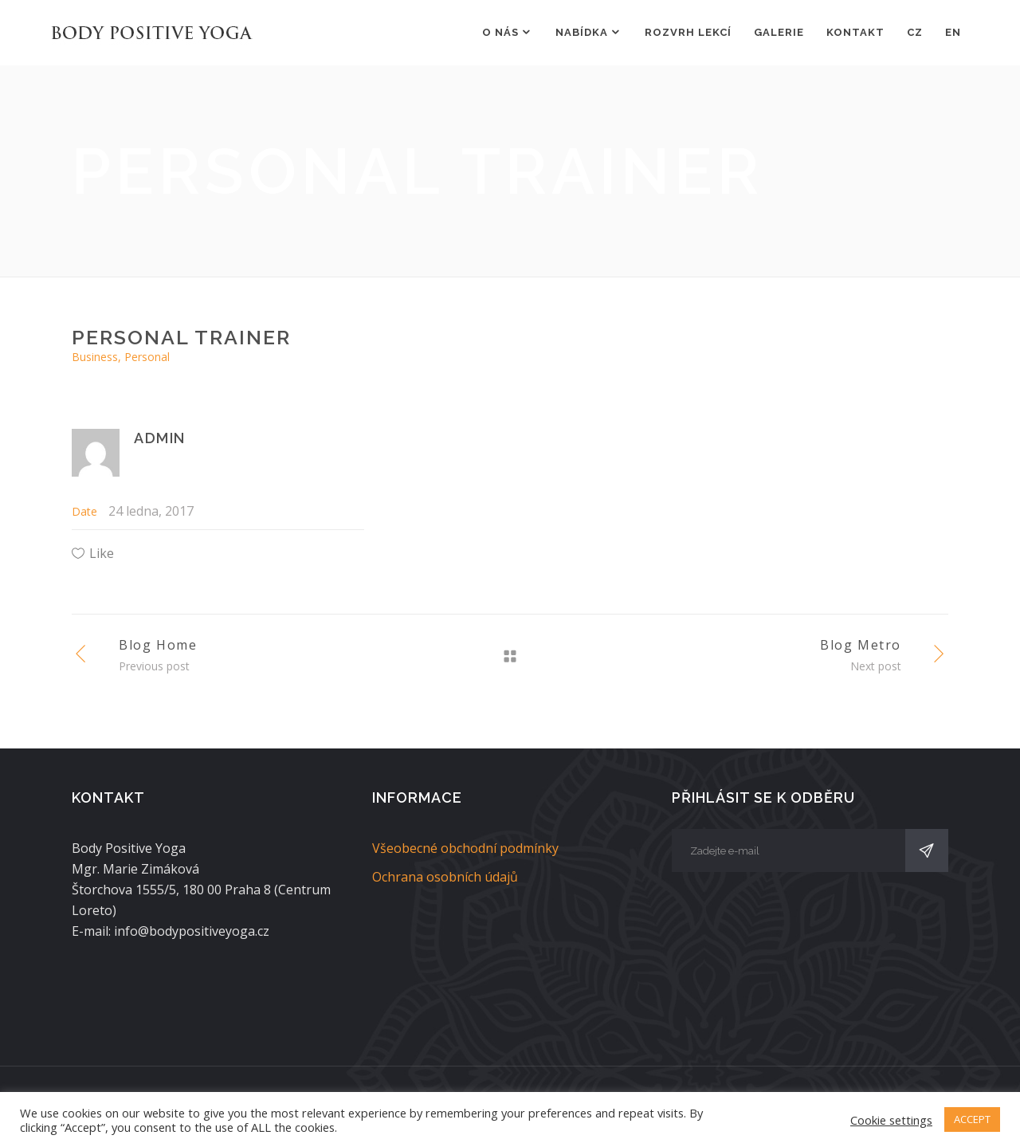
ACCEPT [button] (972, 1119)
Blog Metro (860, 645)
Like (101, 553)
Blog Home (158, 645)
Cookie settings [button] (891, 1120)
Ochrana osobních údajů (445, 877)
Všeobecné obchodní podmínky (465, 848)
